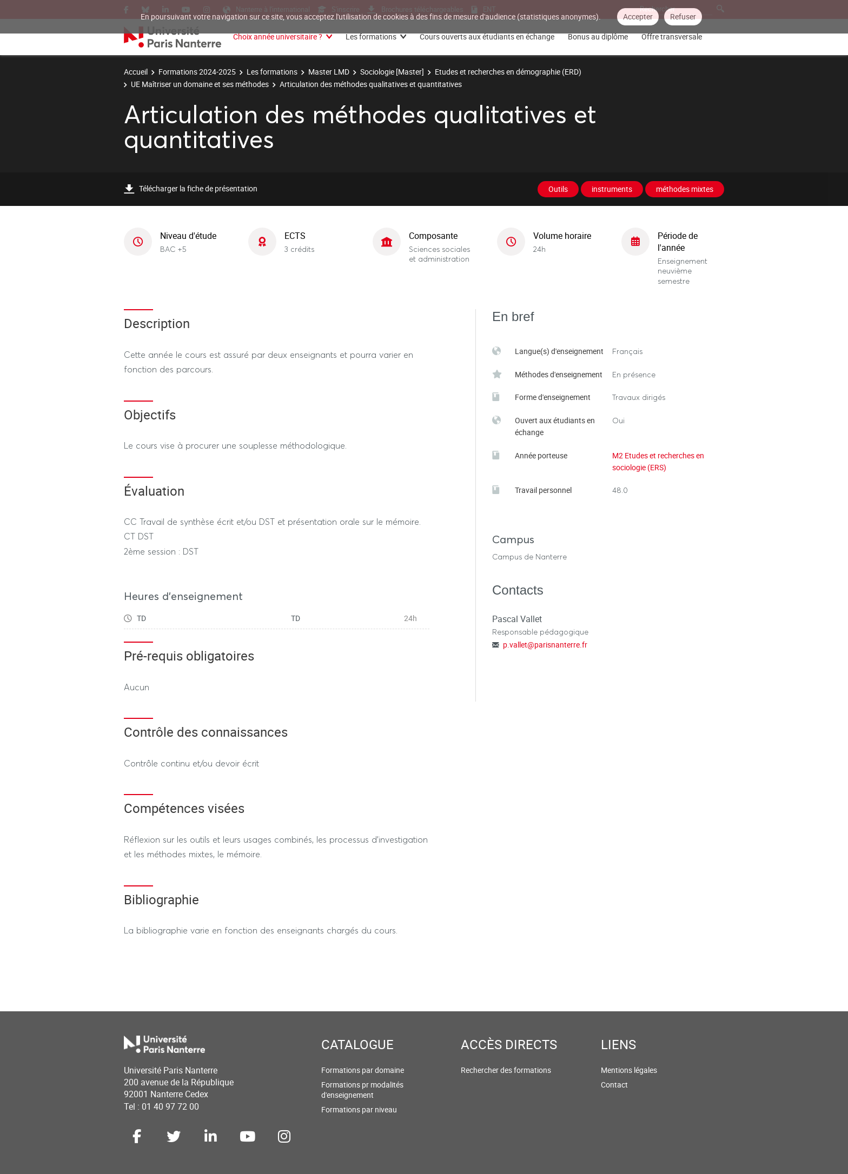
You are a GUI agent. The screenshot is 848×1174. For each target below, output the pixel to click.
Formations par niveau (359, 1109)
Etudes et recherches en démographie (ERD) (508, 71)
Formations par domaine (362, 1070)
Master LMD (328, 71)
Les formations (371, 36)
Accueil (136, 71)
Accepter (638, 16)
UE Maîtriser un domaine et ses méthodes (200, 84)
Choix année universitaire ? (277, 36)
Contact (614, 1084)
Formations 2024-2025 (197, 71)
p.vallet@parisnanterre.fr (545, 644)
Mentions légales (629, 1070)
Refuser (683, 16)
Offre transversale (671, 36)
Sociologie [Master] (392, 71)
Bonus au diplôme (598, 36)
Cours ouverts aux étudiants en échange (487, 36)
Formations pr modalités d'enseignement (362, 1089)
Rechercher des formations (506, 1070)
